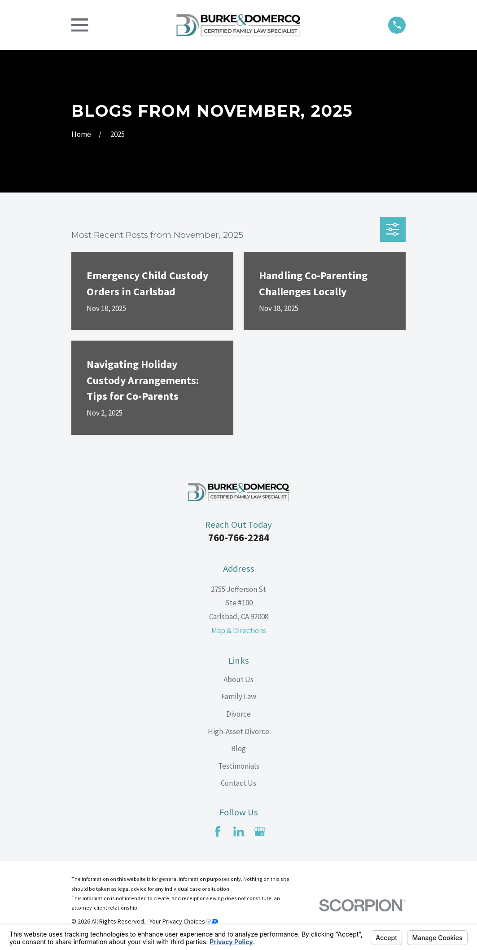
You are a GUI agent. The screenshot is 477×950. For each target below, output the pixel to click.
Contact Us (238, 783)
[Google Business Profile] (259, 831)
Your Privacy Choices (183, 921)
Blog (238, 748)
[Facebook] (217, 831)
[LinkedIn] (238, 831)
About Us (238, 679)
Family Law (238, 696)
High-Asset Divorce (238, 731)
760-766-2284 (238, 537)
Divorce (238, 714)
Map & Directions (238, 630)
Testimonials (238, 766)
